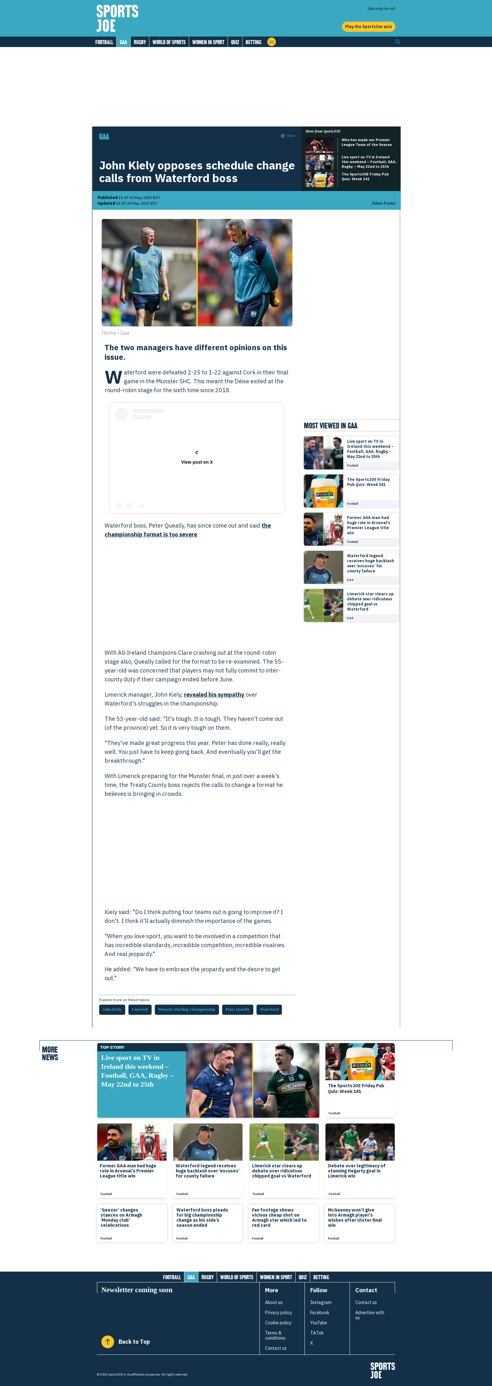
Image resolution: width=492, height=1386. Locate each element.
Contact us (276, 1348)
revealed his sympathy (215, 694)
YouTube (318, 1322)
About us (274, 1302)
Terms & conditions (275, 1335)
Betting (253, 42)
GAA (123, 42)
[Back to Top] (107, 1341)
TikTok (317, 1332)
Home (109, 332)
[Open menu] (271, 42)
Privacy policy (278, 1312)
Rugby (140, 42)
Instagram (320, 1302)
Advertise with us (369, 1315)
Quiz (235, 42)
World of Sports (169, 42)
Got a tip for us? (381, 8)
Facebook (319, 1312)
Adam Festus (384, 203)
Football (104, 42)
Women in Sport (208, 42)
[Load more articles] (246, 1260)
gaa (124, 332)
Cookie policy (278, 1322)
